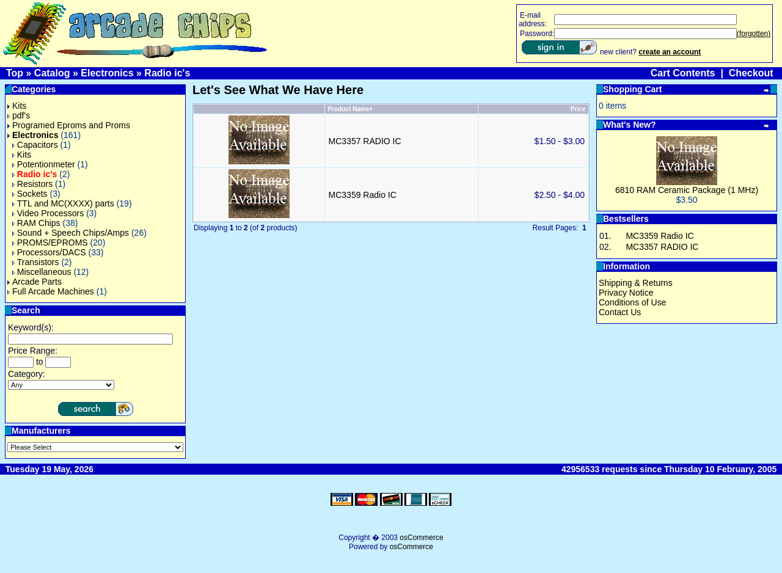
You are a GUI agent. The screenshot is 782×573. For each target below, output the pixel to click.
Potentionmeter (43, 164)
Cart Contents (683, 73)
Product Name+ (350, 109)
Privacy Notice (626, 292)
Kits (16, 106)
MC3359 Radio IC (362, 195)
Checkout (751, 73)
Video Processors (48, 213)
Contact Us (620, 312)
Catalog (52, 73)
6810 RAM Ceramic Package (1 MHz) (686, 190)
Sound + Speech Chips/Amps (70, 233)
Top (14, 73)
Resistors (32, 184)
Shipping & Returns (636, 283)
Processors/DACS (49, 252)
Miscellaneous (41, 272)
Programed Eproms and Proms (68, 125)
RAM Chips (36, 223)
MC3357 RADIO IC (365, 141)
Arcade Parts (34, 281)
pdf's (18, 115)
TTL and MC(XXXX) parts (63, 203)
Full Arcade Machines (50, 291)
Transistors (35, 262)
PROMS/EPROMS (50, 242)
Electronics (107, 73)
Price (578, 109)
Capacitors (35, 145)
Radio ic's (167, 73)
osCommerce (421, 537)
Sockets (30, 194)
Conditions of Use (633, 302)
